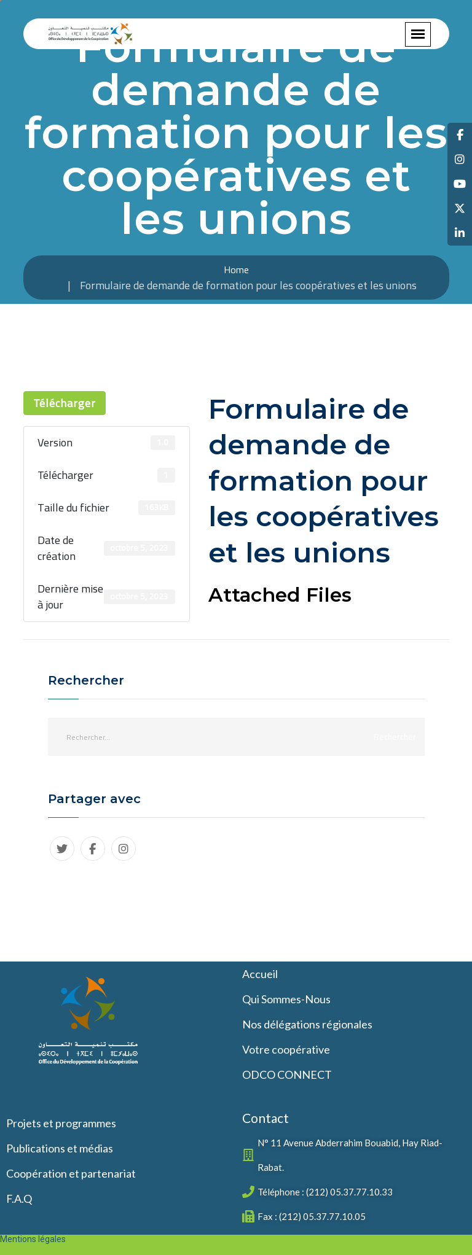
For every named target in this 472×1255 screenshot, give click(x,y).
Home (236, 269)
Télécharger (64, 403)
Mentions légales (33, 1239)
